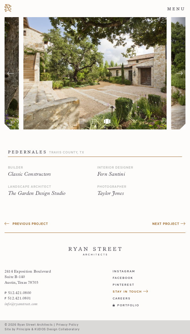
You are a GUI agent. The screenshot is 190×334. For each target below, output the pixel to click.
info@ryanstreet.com (21, 304)
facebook (123, 277)
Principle (24, 329)
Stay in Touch (130, 291)
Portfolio (126, 305)
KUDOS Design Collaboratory (57, 329)
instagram (124, 271)
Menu (176, 8)
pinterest (123, 284)
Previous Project (26, 223)
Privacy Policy (67, 324)
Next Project (168, 223)
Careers (122, 298)
